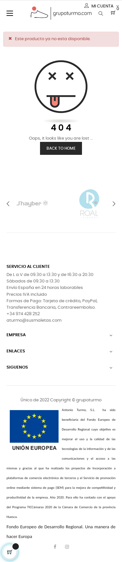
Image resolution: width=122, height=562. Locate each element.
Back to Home (61, 148)
